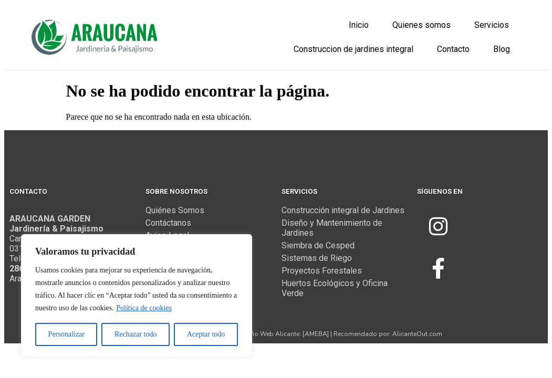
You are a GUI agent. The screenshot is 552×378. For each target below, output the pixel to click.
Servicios (491, 25)
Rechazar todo (135, 334)
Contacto (453, 49)
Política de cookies (144, 308)
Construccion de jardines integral (353, 49)
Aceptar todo (206, 334)
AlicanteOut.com (417, 333)
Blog (501, 49)
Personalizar (66, 334)
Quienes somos (421, 25)
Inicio (359, 25)
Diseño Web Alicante (268, 333)
